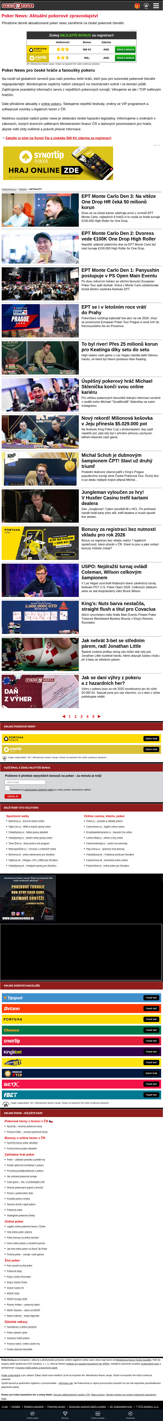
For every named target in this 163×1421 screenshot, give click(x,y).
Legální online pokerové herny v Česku (26, 1226)
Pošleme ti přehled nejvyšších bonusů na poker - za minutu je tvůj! (53, 734)
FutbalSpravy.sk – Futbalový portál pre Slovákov (110, 813)
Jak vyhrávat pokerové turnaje (22, 1176)
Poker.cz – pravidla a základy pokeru (104, 780)
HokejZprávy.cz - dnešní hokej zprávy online (30, 796)
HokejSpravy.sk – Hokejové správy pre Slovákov (32, 824)
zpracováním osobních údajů (38, 748)
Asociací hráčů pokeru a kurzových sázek (36, 1367)
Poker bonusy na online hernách (23, 1237)
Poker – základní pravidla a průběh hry (26, 1159)
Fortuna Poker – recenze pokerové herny (27, 1132)
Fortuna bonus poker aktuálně (22, 1148)
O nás (5, 1406)
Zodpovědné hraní (150, 1364)
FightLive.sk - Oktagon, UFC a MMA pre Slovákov (33, 819)
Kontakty (16, 1406)
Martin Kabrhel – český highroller (23, 1316)
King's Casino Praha (17, 1282)
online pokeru (51, 104)
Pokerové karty (14, 1271)
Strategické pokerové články (21, 1215)
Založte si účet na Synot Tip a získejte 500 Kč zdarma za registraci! (58, 138)
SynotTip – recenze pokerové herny (24, 1126)
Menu (156, 5)
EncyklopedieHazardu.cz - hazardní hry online (109, 791)
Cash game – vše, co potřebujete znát (26, 1182)
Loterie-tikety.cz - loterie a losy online (104, 796)
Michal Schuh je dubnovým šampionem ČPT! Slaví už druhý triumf (117, 461)
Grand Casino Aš (15, 1288)
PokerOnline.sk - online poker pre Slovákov (107, 824)
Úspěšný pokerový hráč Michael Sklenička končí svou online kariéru (117, 386)
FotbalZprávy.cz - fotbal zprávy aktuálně (28, 791)
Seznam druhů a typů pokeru (21, 1204)
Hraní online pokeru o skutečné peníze (26, 1243)
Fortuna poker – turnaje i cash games (25, 1254)
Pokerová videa (14, 1210)
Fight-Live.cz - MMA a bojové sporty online (30, 785)
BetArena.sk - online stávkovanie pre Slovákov (32, 813)
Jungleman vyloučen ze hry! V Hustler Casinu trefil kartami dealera (115, 498)
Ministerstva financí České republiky (133, 1360)
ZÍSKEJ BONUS (125, 49)
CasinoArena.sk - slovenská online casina (107, 819)
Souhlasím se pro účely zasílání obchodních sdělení (50, 748)
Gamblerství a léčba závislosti (22, 1327)
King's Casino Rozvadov (19, 1276)
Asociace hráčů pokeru (18, 1338)
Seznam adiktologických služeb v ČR (71, 1394)
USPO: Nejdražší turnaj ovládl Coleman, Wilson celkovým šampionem (114, 572)
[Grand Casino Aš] (28, 920)
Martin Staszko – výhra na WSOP (23, 1310)
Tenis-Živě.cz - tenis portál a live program (29, 802)
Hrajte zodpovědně (10, 1375)
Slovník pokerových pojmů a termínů (25, 1187)
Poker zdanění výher (17, 1332)
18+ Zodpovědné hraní (121, 1406)
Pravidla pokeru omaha (18, 1198)
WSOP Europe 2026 (17, 1299)
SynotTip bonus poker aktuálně (22, 1143)
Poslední (99, 716)
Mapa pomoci (98, 1394)
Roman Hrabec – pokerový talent (23, 1304)
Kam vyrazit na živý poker (19, 1265)
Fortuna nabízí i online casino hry (23, 1343)
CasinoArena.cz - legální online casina (105, 785)
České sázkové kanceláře (19, 1349)
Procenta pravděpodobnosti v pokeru (25, 1171)
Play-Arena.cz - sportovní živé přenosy (105, 808)
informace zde (66, 1383)
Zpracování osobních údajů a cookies (87, 1406)
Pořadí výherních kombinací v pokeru (25, 1165)
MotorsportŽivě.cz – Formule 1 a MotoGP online (32, 808)
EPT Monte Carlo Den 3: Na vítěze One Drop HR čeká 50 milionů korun (119, 202)
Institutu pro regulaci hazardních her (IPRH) (87, 1364)
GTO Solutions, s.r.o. (148, 1406)
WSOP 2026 (13, 1293)
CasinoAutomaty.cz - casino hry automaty (106, 802)
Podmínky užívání (56, 1406)
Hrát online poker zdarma (19, 1232)
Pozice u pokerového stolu (20, 1193)
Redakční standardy (34, 1406)
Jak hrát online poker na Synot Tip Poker (27, 1249)
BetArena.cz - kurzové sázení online (26, 780)
